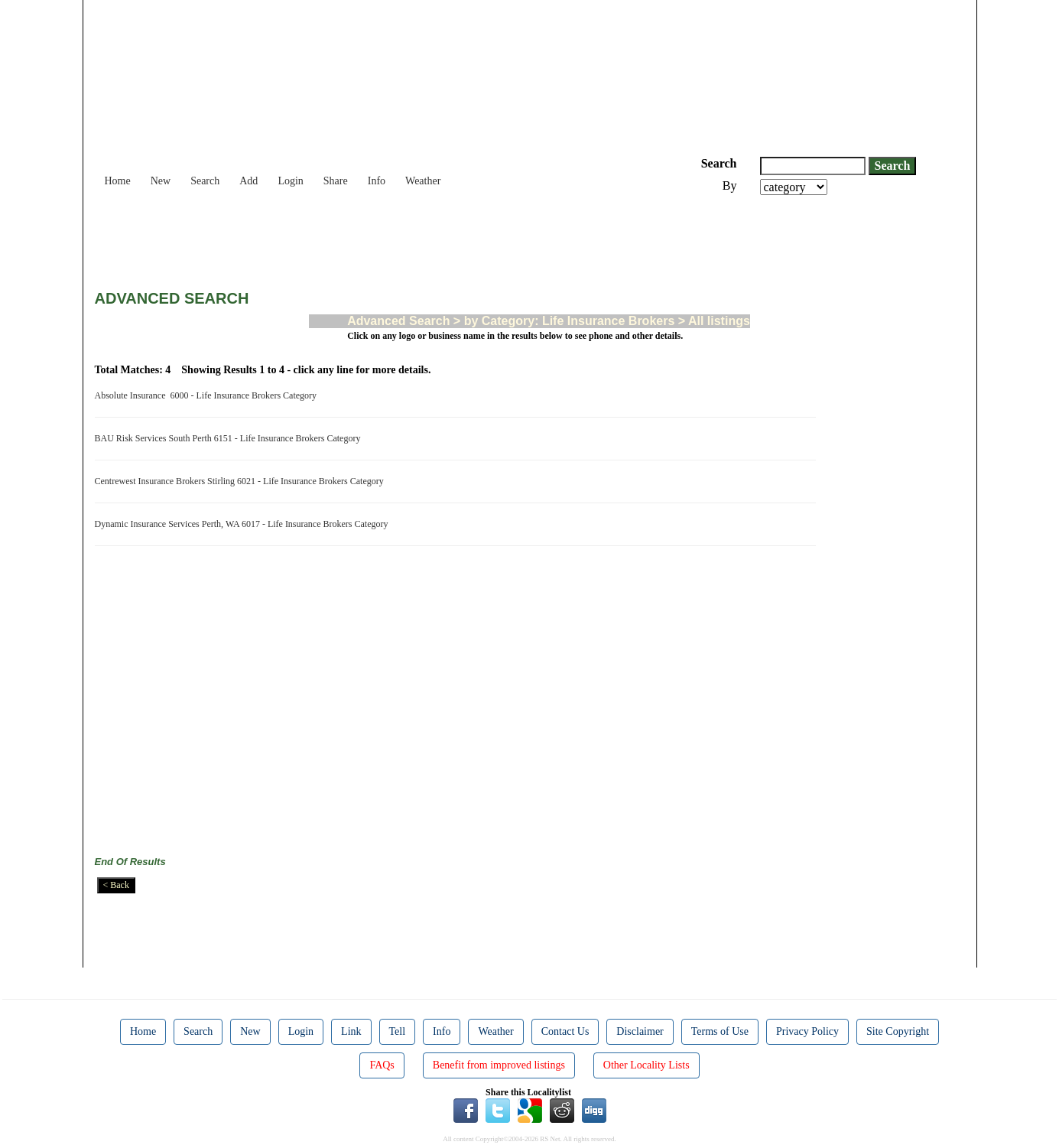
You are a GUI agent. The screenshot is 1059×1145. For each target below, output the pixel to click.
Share (335, 181)
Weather (422, 181)
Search (204, 181)
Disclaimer (639, 1031)
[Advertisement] (373, 237)
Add (248, 181)
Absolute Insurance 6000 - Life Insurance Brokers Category (208, 395)
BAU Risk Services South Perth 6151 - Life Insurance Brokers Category (230, 438)
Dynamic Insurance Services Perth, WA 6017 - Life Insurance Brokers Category (244, 524)
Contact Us (565, 1031)
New (161, 181)
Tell (397, 1031)
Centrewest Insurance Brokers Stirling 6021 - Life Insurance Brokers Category (241, 481)
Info (376, 181)
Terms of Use (720, 1031)
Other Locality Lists (646, 1065)
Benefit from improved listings (499, 1065)
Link (351, 1031)
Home (118, 181)
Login (290, 181)
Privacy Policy (807, 1031)
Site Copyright (897, 1031)
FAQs (381, 1065)
